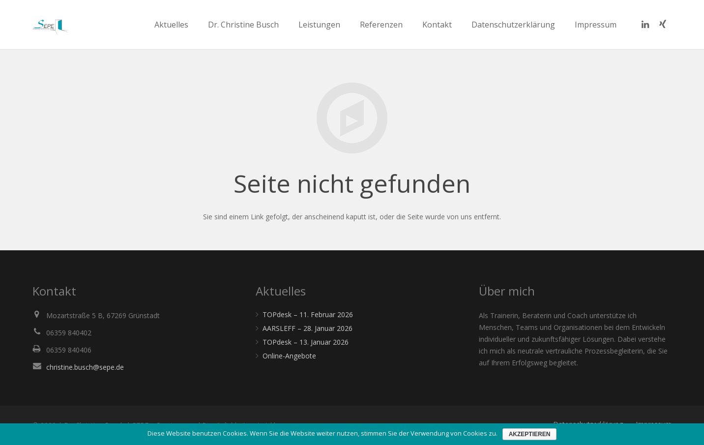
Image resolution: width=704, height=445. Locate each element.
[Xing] (663, 24)
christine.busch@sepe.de (85, 367)
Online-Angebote (289, 355)
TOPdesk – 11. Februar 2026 (308, 314)
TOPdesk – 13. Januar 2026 (306, 342)
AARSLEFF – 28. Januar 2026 (307, 328)
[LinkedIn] (645, 24)
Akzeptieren (530, 434)
